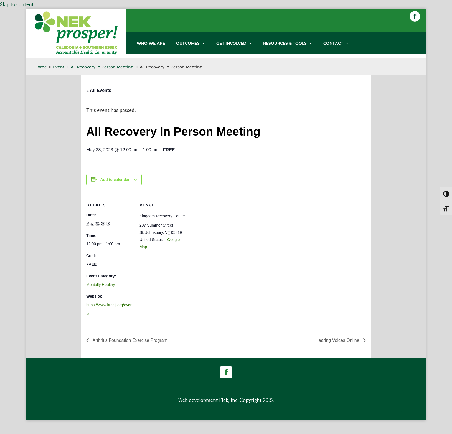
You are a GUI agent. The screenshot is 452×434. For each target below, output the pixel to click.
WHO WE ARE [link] (151, 43)
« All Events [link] (98, 90)
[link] (76, 54)
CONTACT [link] (336, 43)
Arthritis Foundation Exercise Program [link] (129, 340)
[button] (415, 16)
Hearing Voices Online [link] (337, 340)
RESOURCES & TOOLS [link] (287, 43)
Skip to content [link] (17, 4)
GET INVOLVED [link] (234, 43)
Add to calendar (115, 179)
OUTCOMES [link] (190, 43)
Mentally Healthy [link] (100, 284)
